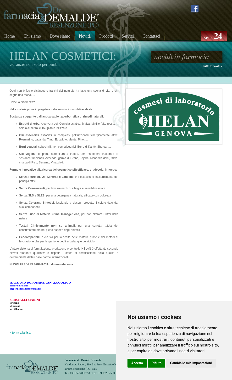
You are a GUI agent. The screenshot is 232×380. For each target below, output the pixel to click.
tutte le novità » (212, 66)
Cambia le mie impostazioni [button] (191, 363)
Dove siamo (60, 36)
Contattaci (151, 36)
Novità (85, 36)
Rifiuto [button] (157, 363)
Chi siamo (32, 36)
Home (9, 36)
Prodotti (106, 36)
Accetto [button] (137, 363)
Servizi (128, 36)
